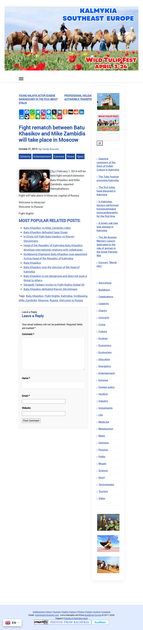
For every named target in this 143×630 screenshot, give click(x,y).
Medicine (103, 421)
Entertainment (42, 156)
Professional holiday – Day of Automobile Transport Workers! (85, 97)
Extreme (59, 156)
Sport (80, 156)
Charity (102, 310)
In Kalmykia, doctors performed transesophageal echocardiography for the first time (108, 209)
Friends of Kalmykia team (76, 618)
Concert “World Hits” (107, 264)
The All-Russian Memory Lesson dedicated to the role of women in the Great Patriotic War (107, 246)
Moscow (43, 300)
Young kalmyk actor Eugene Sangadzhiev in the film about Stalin (38, 99)
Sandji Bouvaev (50, 149)
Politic (102, 456)
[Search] (100, 143)
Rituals (102, 463)
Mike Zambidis (28, 300)
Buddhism (104, 289)
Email (26, 395)
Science (103, 470)
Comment (28, 334)
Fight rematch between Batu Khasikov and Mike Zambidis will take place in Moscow (52, 133)
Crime (101, 324)
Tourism (103, 491)
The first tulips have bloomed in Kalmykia (106, 191)
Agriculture (104, 282)
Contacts (106, 611)
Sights (65, 611)
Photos (81, 611)
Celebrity (25, 156)
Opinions (103, 442)
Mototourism (105, 428)
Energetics (104, 366)
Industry (103, 400)
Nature (73, 611)
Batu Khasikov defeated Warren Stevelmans (50, 289)
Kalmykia (66, 296)
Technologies (106, 484)
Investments (105, 407)
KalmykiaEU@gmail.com (47, 615)
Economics (104, 345)
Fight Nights (52, 296)
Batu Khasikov (32, 263)
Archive (96, 611)
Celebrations (105, 296)
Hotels (89, 611)
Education (104, 359)
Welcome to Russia (71, 300)
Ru (53, 171)
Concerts (103, 317)
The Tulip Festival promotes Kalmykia (108, 178)
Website (26, 407)
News (70, 156)
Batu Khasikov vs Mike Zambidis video (47, 228)
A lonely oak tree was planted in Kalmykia (107, 227)
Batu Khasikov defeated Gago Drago (46, 232)
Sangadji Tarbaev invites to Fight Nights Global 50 (54, 284)
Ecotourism (105, 352)
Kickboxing (80, 296)
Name (26, 378)
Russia (54, 300)
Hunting (103, 393)
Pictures (103, 449)
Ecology (103, 338)
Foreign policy (106, 387)
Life (100, 414)
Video (101, 498)
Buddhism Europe (93, 615)
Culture (102, 331)
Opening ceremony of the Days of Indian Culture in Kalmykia (108, 164)
